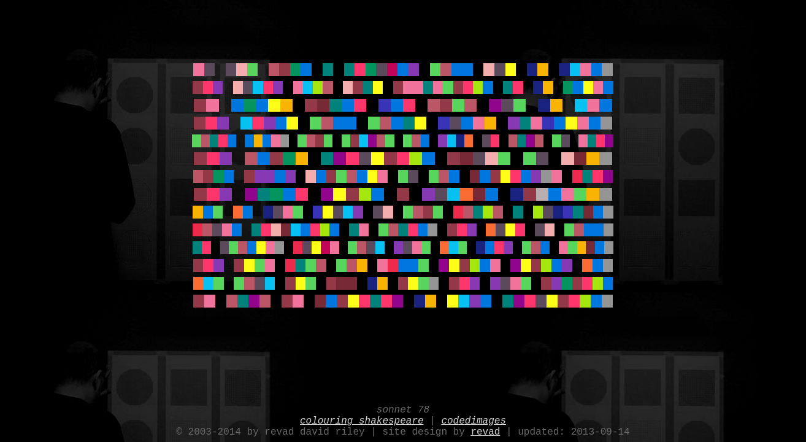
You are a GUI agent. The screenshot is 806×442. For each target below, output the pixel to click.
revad (485, 431)
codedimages (473, 417)
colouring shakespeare (362, 417)
